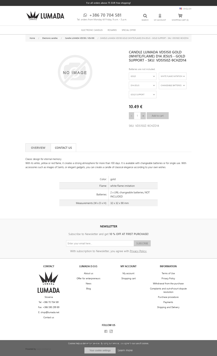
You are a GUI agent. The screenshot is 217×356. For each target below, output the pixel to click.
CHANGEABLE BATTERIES (171, 85)
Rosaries (112, 30)
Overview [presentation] (38, 148)
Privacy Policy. (138, 251)
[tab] (38, 147)
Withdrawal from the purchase (168, 283)
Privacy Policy (168, 278)
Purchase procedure (168, 297)
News (88, 283)
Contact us (48, 317)
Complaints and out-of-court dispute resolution (168, 290)
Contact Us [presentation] (63, 148)
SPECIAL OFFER (129, 30)
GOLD (133, 76)
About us (88, 273)
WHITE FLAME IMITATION (171, 76)
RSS (111, 331)
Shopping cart (128, 278)
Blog (88, 288)
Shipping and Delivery (168, 307)
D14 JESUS (135, 85)
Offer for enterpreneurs (88, 278)
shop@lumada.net (50, 312)
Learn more (125, 350)
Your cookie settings (100, 350)
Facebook (106, 331)
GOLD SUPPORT (137, 94)
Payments (168, 302)
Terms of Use (168, 273)
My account (128, 273)
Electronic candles (92, 30)
